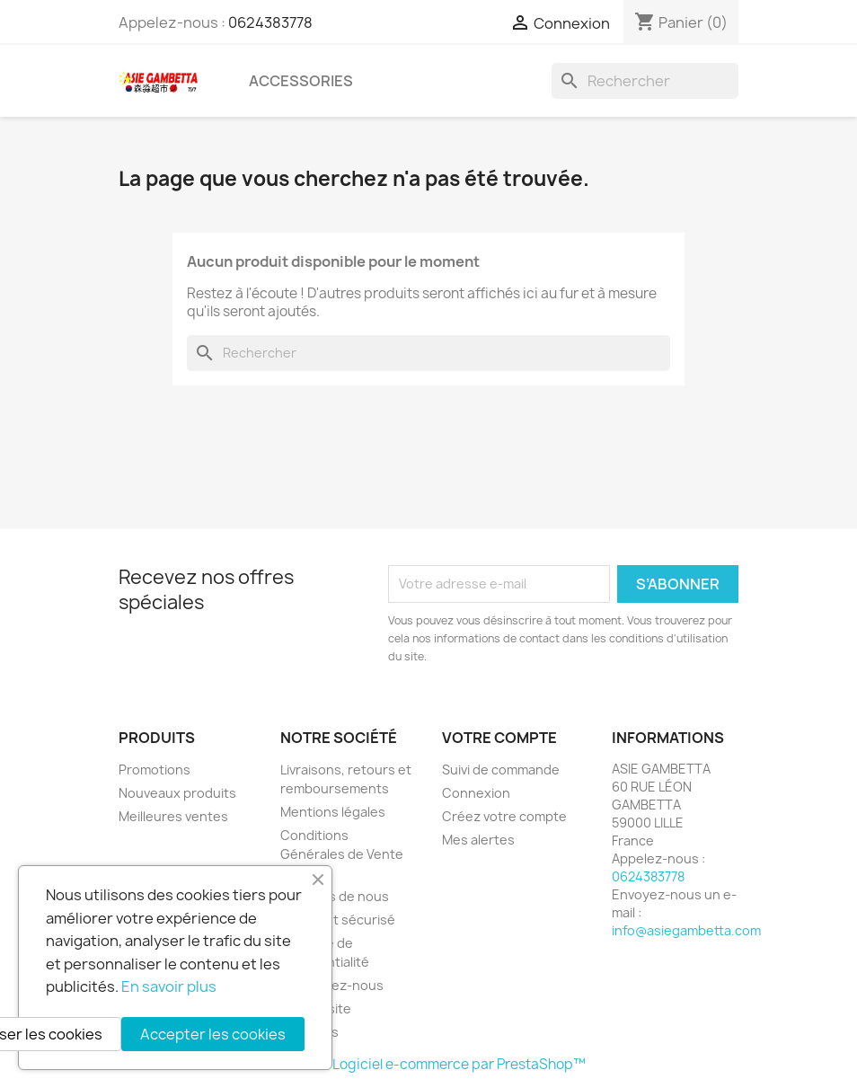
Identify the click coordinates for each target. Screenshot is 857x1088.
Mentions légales (332, 811)
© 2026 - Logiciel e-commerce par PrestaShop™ (429, 1064)
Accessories (301, 81)
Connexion (476, 792)
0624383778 (270, 22)
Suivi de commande (501, 769)
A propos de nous (334, 896)
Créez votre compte (504, 816)
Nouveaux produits (177, 792)
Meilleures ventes (173, 816)
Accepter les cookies (213, 1034)
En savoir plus (168, 986)
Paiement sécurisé (337, 919)
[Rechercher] (645, 81)
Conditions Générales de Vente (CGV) (341, 854)
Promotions (154, 769)
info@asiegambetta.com (686, 930)
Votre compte (499, 737)
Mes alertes (478, 839)
